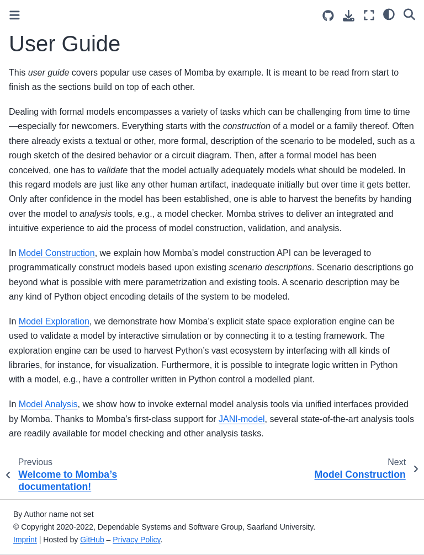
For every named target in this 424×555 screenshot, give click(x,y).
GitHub (92, 539)
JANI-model (242, 419)
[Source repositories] (328, 16)
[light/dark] (389, 13)
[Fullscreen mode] (369, 15)
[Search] (409, 13)
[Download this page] (348, 16)
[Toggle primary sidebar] (14, 15)
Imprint (25, 539)
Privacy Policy (136, 539)
